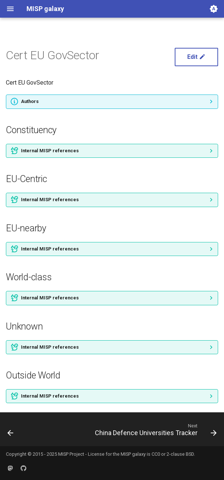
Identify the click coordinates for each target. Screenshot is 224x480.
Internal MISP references (50, 150)
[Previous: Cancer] (10, 431)
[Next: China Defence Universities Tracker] (155, 431)
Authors (30, 101)
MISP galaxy (133, 454)
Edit (196, 56)
